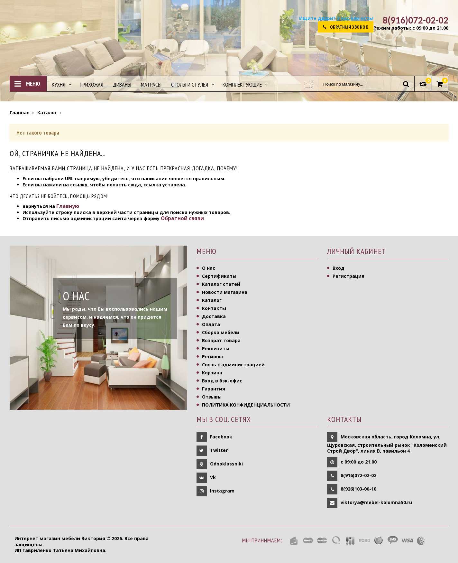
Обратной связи (182, 218)
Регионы (212, 356)
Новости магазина (224, 292)
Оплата (211, 324)
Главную (67, 206)
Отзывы (212, 397)
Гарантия (213, 389)
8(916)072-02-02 (358, 475)
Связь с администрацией (233, 364)
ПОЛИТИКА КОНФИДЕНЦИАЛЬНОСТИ (246, 405)
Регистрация (348, 276)
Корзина (212, 373)
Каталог (212, 300)
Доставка (214, 316)
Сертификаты (219, 276)
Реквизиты (215, 348)
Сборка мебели (220, 332)
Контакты (214, 308)
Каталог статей (221, 284)
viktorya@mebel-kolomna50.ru (376, 502)
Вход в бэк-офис (222, 381)
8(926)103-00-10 (358, 489)
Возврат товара (221, 340)
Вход (338, 268)
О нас (208, 268)
